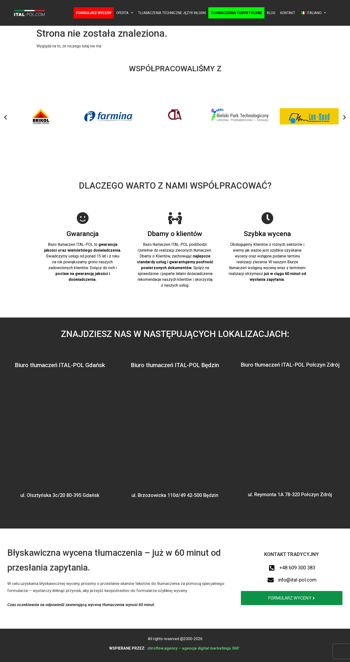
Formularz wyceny (93, 13)
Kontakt (287, 13)
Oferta (124, 13)
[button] (5, 117)
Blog (271, 13)
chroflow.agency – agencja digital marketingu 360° (194, 648)
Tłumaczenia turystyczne (236, 13)
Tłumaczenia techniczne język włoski (172, 13)
